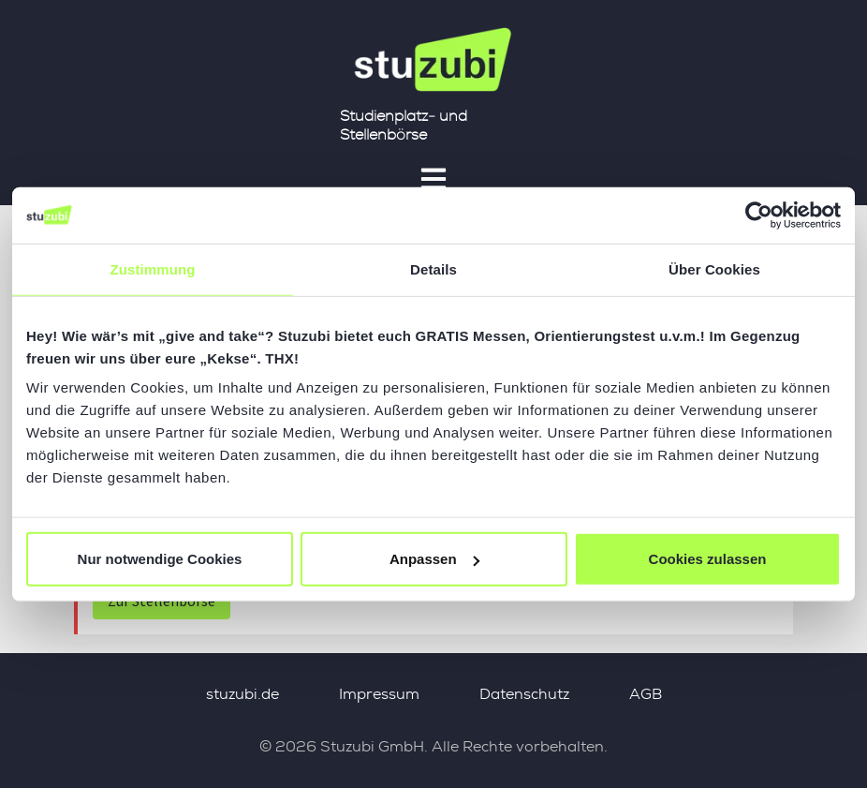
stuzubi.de (242, 694)
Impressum (379, 694)
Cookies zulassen (708, 559)
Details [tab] (433, 268)
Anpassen (434, 559)
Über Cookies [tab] (714, 268)
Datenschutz (524, 694)
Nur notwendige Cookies (160, 559)
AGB (645, 694)
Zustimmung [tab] (153, 268)
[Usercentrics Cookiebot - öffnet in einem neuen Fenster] (759, 215)
